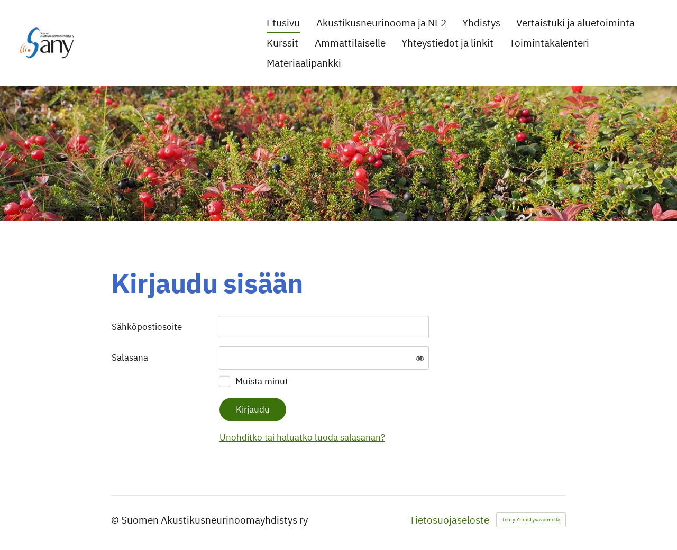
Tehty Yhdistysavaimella (531, 519)
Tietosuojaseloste (449, 520)
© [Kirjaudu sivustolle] (116, 520)
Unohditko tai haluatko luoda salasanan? (302, 437)
